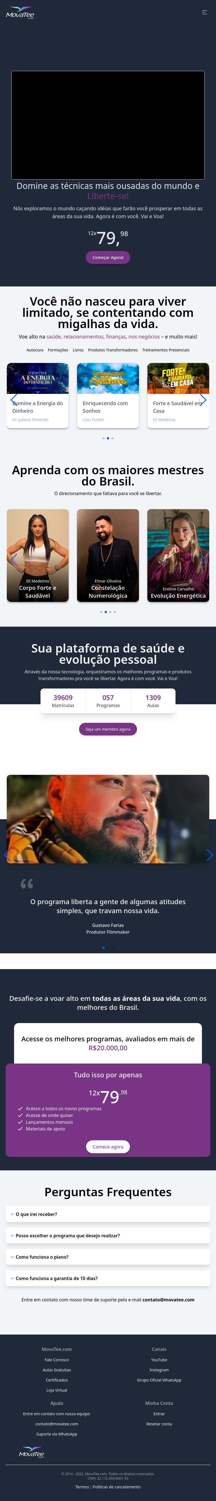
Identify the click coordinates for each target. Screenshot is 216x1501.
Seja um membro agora (108, 729)
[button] (202, 400)
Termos (82, 1486)
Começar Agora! (108, 257)
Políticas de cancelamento (117, 1486)
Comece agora (108, 1147)
